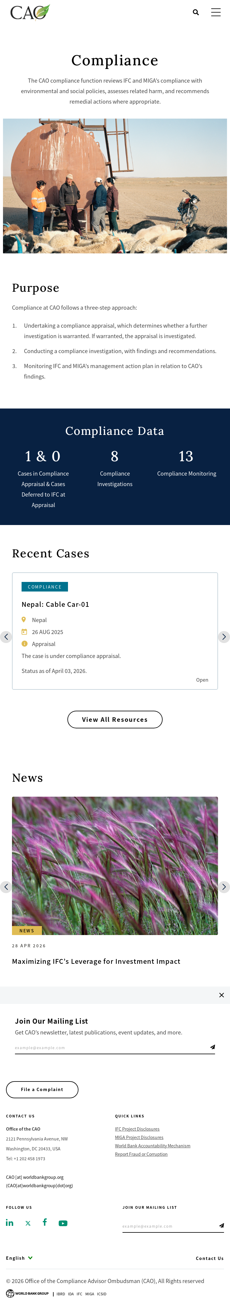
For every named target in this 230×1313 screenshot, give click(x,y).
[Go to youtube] (63, 1223)
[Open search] (196, 12)
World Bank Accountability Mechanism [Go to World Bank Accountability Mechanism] (152, 1146)
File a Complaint (42, 1090)
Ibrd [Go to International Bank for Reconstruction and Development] (61, 1294)
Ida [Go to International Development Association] (71, 1294)
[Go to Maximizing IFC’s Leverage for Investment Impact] (115, 881)
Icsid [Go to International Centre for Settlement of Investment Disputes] (101, 1294)
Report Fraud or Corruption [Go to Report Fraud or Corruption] (141, 1154)
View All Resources (115, 719)
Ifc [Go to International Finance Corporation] (79, 1294)
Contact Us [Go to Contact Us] (210, 1258)
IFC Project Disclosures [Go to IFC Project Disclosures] (137, 1129)
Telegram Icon (212, 1047)
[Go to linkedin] (9, 1222)
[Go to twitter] (28, 1223)
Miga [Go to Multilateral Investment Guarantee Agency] (89, 1294)
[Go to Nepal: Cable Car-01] (115, 631)
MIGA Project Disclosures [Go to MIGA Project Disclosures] (139, 1137)
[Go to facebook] (45, 1221)
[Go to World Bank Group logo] (27, 1293)
